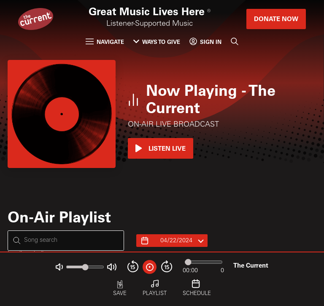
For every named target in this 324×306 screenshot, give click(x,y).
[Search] (235, 41)
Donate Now (276, 18)
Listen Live (160, 148)
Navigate (105, 41)
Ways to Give (156, 41)
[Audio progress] (203, 261)
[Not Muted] (59, 267)
